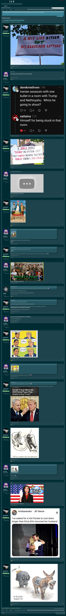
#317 (62, 477)
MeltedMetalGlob (5, 31)
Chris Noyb (5, 78)
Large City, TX (7, 82)
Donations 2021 (61, 16)
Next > (19, 608)
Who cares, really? (6, 97)
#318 (62, 505)
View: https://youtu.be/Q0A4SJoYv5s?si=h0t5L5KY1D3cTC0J (17, 503)
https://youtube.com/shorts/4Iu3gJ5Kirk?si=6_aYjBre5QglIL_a (21, 316)
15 (14, 608)
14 (13, 608)
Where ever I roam (6, 296)
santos (18, 20)
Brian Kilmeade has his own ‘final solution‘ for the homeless (20, 307)
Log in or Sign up (61, 0)
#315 (62, 422)
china (7, 20)
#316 (62, 459)
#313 (62, 358)
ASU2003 (4, 293)
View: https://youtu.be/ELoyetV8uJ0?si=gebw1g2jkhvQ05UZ (17, 193)
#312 (62, 322)
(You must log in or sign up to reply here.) (59, 608)
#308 (62, 255)
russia (15, 20)
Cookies (58, 16)
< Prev (7, 608)
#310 (62, 294)
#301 (62, 66)
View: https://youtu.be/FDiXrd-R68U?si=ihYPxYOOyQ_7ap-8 (17, 281)
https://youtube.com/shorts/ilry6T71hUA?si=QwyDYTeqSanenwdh (21, 73)
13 (12, 608)
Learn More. (41, 12)
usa (23, 20)
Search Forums (4, 7)
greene (12, 20)
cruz (9, 20)
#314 (62, 376)
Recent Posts (8, 7)
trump (21, 20)
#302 (62, 77)
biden (5, 20)
